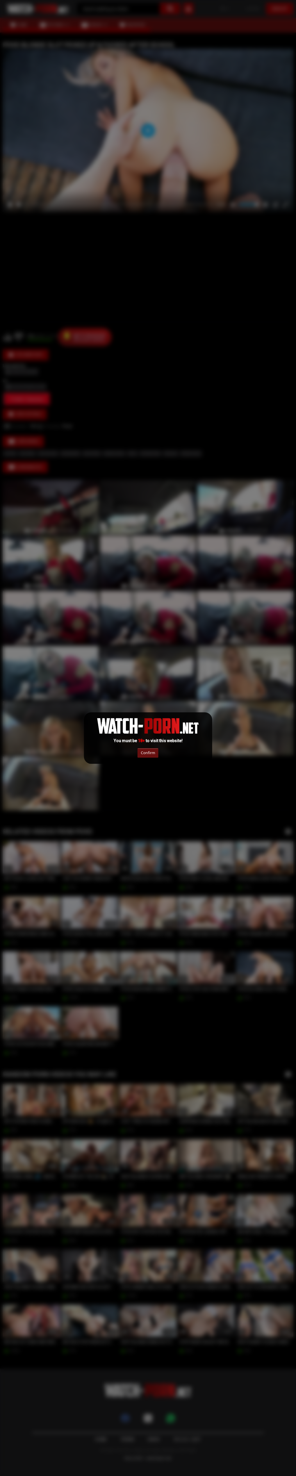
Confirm (148, 753)
